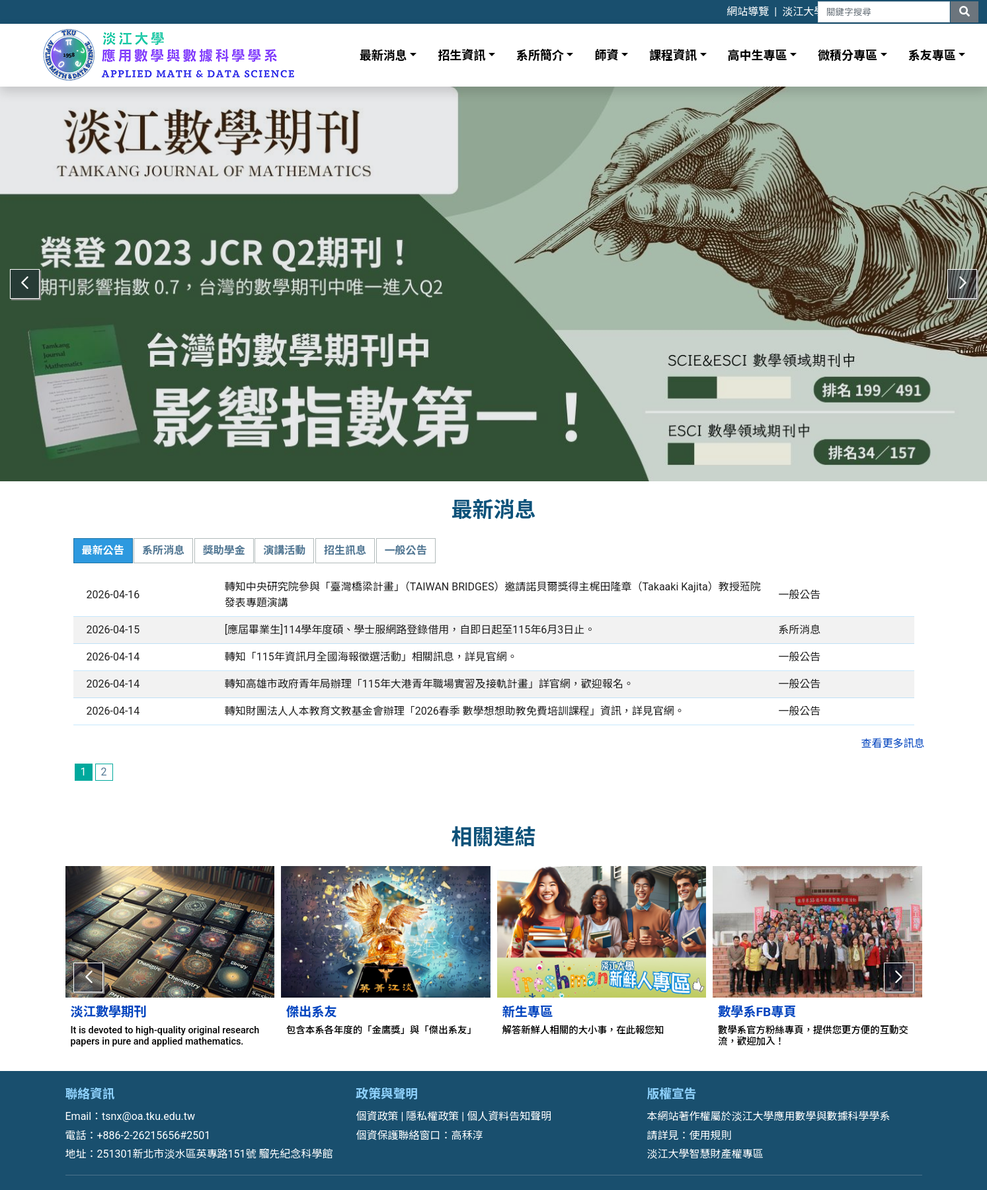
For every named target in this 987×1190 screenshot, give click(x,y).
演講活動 (284, 542)
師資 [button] (606, 55)
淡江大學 (803, 11)
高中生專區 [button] (757, 55)
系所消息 (163, 542)
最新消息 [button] (383, 55)
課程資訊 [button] (673, 55)
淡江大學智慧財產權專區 (705, 1144)
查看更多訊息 (892, 735)
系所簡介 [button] (540, 55)
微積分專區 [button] (847, 55)
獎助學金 (224, 542)
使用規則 (711, 1125)
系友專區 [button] (932, 55)
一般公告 (406, 542)
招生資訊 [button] (461, 55)
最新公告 (103, 542)
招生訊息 (345, 542)
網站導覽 (748, 11)
